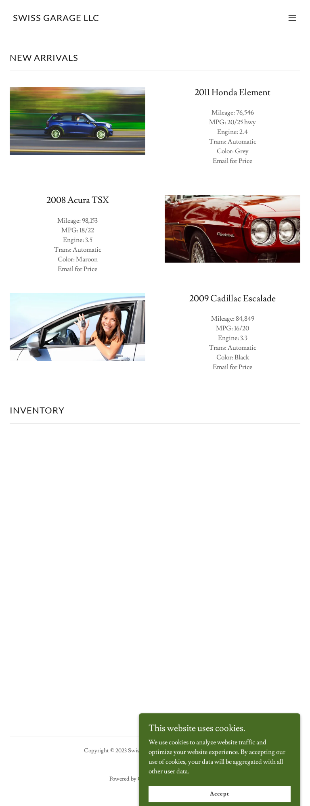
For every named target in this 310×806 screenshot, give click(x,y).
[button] (292, 18)
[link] (56, 19)
